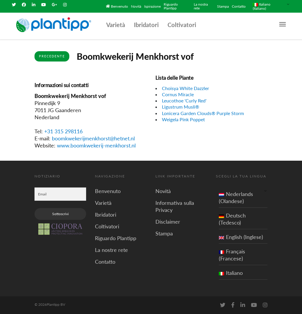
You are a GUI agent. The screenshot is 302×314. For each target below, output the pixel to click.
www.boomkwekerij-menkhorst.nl (96, 145)
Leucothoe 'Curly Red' (184, 100)
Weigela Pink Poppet (183, 119)
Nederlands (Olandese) (236, 197)
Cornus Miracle (178, 94)
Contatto (239, 6)
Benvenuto (119, 6)
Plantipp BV (56, 304)
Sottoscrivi (60, 214)
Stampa (223, 6)
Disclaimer (167, 221)
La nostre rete (111, 250)
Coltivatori (182, 24)
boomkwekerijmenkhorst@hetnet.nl (93, 138)
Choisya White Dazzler (185, 88)
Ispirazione (152, 6)
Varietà (115, 24)
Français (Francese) (232, 255)
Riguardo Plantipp (171, 6)
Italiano (231, 273)
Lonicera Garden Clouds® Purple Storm (203, 113)
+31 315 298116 (63, 131)
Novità (136, 6)
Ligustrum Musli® (180, 106)
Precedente (52, 56)
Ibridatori (146, 24)
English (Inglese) (241, 237)
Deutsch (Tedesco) (232, 219)
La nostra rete (201, 6)
